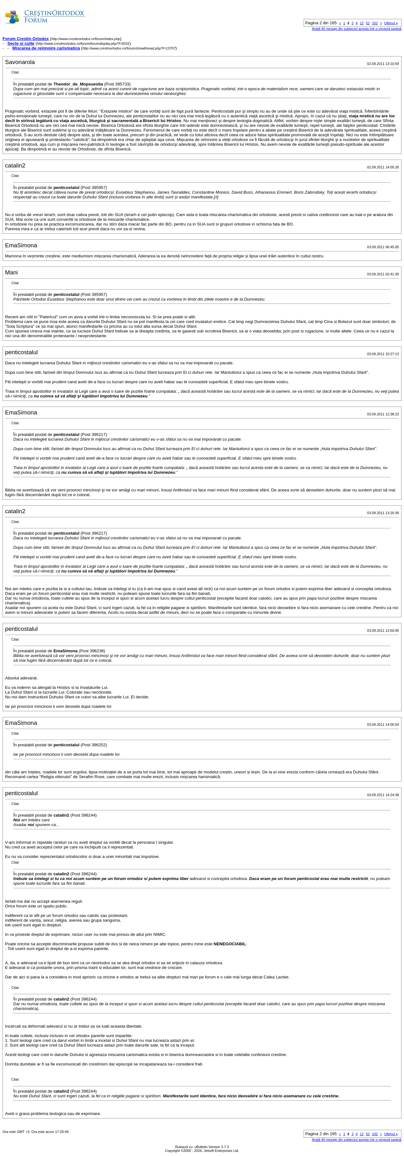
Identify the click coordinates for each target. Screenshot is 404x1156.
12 (362, 23)
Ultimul (391, 23)
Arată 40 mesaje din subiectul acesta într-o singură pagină (356, 29)
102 (374, 23)
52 (368, 23)
